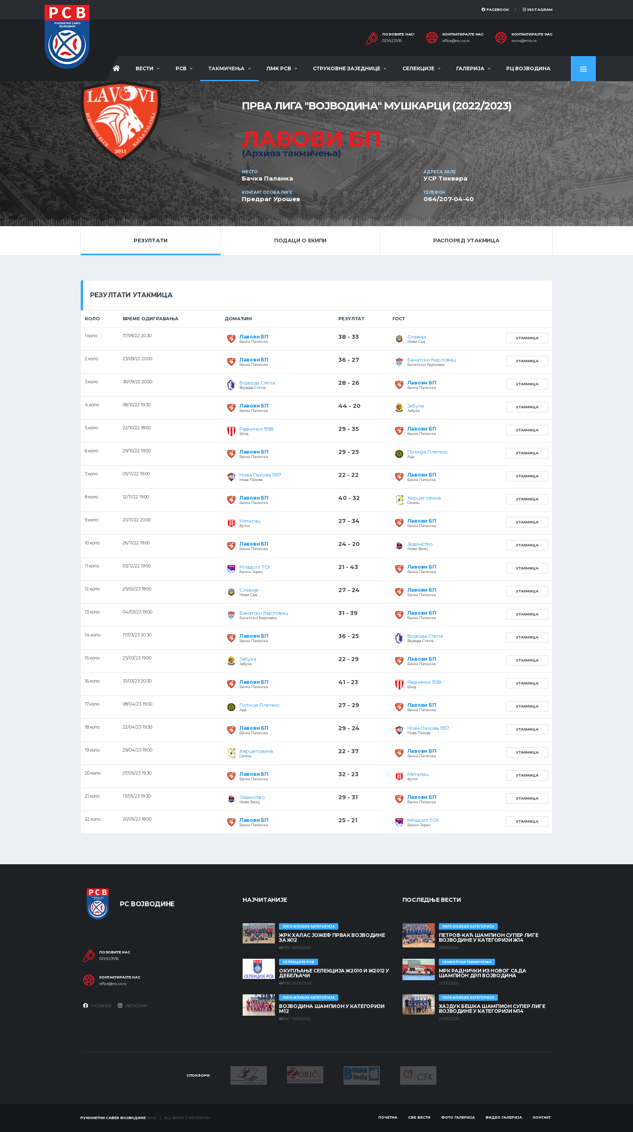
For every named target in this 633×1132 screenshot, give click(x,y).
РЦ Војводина (528, 68)
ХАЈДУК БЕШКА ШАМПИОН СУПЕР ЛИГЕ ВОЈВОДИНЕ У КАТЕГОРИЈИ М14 (492, 1008)
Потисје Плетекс (427, 452)
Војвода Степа (257, 383)
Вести (144, 68)
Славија (416, 337)
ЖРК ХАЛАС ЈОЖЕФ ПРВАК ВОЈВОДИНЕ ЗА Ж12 (332, 937)
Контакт (542, 1117)
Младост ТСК (255, 567)
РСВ (181, 68)
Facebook (495, 9)
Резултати (151, 240)
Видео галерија (504, 1117)
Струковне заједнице (346, 68)
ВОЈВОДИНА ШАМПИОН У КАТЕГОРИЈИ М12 (331, 1008)
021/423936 (392, 41)
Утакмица (527, 338)
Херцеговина (424, 498)
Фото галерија (458, 1117)
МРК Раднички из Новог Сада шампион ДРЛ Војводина (482, 973)
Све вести (419, 1117)
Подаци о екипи (300, 240)
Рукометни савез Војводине (113, 1117)
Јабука (415, 406)
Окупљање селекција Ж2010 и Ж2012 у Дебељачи (334, 973)
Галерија (470, 68)
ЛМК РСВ (278, 68)
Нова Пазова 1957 (260, 475)
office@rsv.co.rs (456, 41)
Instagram (538, 9)
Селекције (418, 68)
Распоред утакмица (466, 240)
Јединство (420, 544)
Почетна (387, 1117)
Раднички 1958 (256, 429)
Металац (249, 521)
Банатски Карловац (431, 360)
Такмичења (226, 68)
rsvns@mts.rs (524, 41)
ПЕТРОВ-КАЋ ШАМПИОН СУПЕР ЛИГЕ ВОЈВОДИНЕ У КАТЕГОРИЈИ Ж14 (489, 937)
